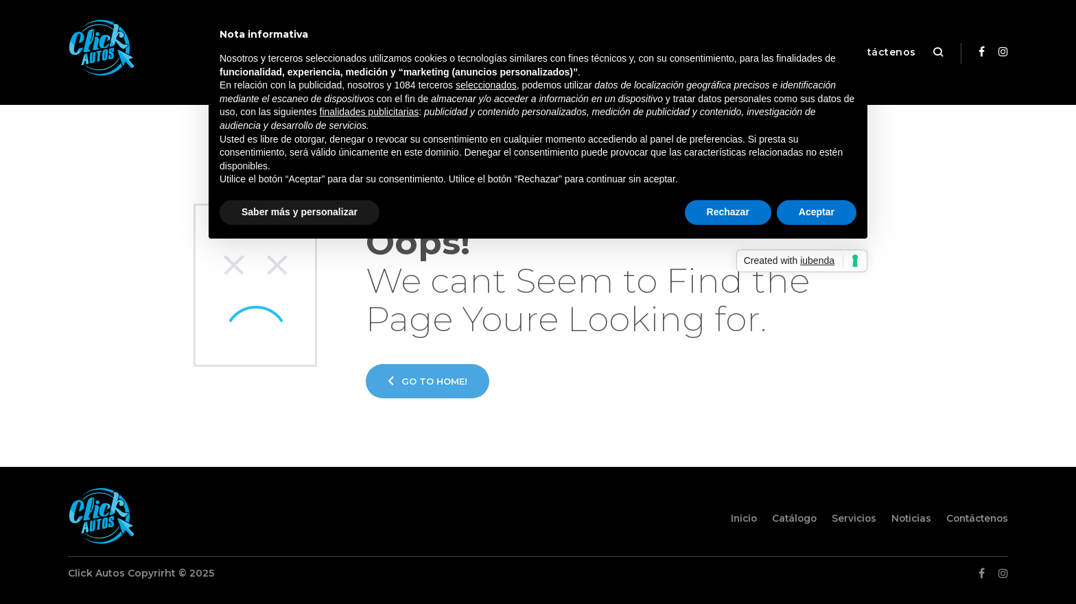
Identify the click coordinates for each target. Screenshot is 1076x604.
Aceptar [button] (816, 211)
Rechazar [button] (728, 211)
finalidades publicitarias (369, 111)
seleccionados (486, 85)
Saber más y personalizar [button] (300, 211)
